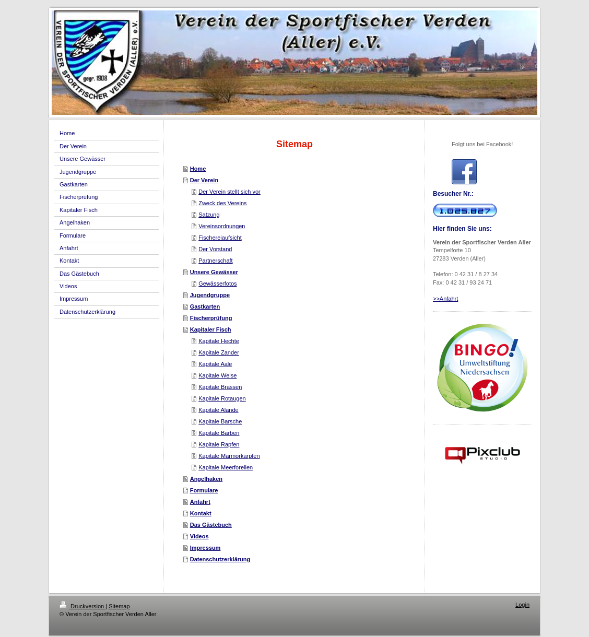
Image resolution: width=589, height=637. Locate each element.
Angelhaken (206, 479)
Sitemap (119, 606)
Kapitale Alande (218, 410)
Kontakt (200, 513)
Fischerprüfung (211, 318)
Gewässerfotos (217, 283)
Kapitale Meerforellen (225, 467)
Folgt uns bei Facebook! (482, 144)
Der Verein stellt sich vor (229, 191)
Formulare (204, 490)
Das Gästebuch (211, 525)
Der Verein (204, 180)
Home (198, 169)
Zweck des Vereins (222, 203)
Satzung (208, 214)
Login (522, 604)
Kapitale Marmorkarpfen (229, 456)
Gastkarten (205, 306)
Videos (199, 536)
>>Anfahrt (445, 299)
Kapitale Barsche (220, 421)
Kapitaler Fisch (210, 329)
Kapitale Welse (217, 375)
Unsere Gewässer (214, 272)
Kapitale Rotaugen (222, 398)
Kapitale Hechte (218, 341)
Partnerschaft (215, 260)
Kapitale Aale (215, 364)
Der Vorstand (215, 249)
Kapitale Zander (218, 352)
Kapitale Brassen (220, 387)
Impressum (205, 548)
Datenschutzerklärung (220, 559)
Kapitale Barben (218, 433)
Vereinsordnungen (221, 226)
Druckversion (82, 606)
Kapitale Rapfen (218, 444)
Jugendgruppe (210, 295)
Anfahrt (200, 502)
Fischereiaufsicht (220, 237)
